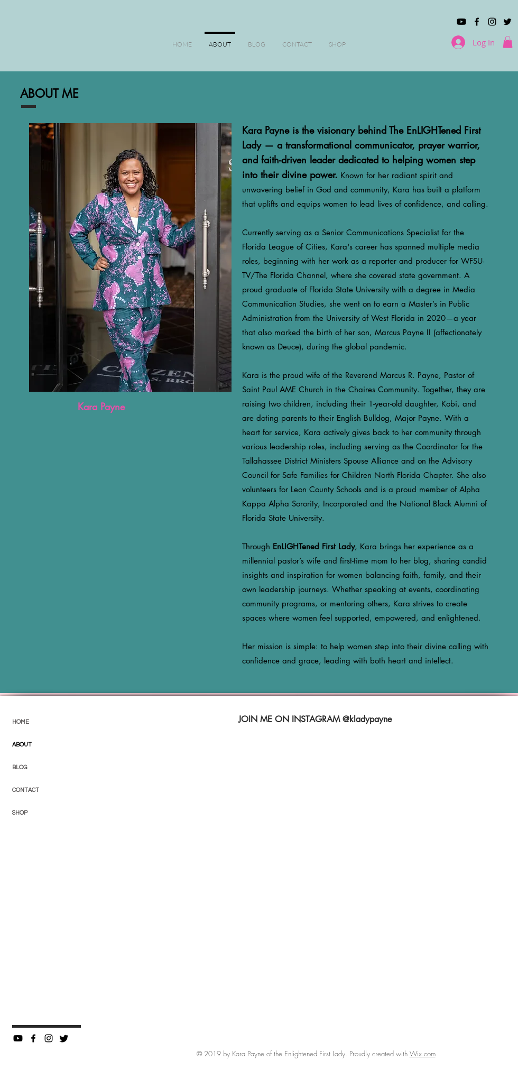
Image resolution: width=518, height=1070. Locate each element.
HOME (20, 722)
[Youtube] (461, 21)
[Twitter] (64, 1038)
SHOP (19, 813)
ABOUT (22, 745)
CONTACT (25, 790)
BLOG (19, 767)
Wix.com (423, 1053)
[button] (508, 42)
